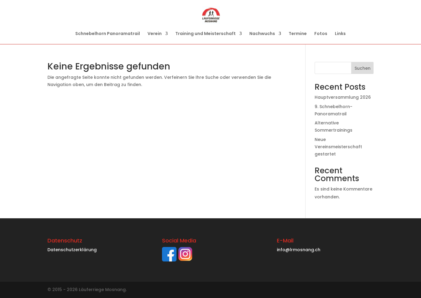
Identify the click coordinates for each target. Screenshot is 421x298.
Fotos (320, 34)
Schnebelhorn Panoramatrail (107, 34)
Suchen (363, 68)
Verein (154, 34)
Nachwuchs (262, 34)
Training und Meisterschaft (205, 34)
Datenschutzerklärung (72, 250)
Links (340, 34)
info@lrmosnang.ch (298, 250)
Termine (298, 34)
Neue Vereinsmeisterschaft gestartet (338, 146)
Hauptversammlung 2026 (343, 97)
